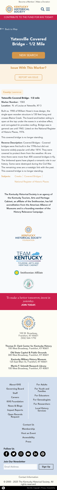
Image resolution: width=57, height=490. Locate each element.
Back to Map (11, 29)
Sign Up (46, 466)
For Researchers (42, 403)
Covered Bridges (32, 176)
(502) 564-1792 (28, 338)
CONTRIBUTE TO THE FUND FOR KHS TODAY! (28, 17)
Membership (28, 428)
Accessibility (28, 437)
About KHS (15, 384)
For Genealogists (42, 399)
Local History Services (42, 409)
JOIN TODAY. (28, 305)
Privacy (43, 488)
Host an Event (28, 433)
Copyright (36, 488)
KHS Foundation (15, 401)
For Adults (42, 384)
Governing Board (15, 388)
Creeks (18, 176)
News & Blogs (15, 405)
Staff (15, 393)
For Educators (42, 395)
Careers (15, 397)
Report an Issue (28, 77)
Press (28, 441)
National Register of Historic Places (32, 181)
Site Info (29, 488)
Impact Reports (15, 410)
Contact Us (28, 424)
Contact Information (28, 477)
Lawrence (12, 92)
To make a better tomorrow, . (28, 299)
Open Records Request (15, 415)
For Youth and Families (42, 390)
